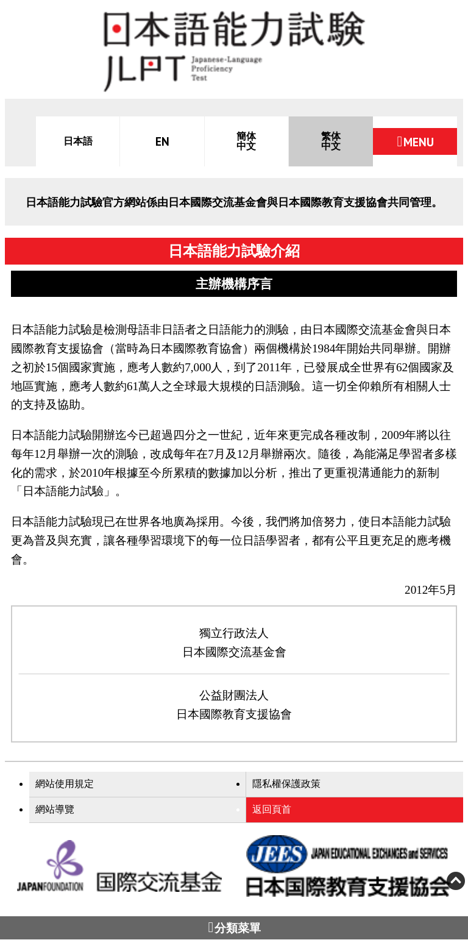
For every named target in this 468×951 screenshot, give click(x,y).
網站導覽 (54, 809)
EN (162, 141)
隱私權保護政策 (286, 783)
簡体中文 (246, 141)
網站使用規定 (64, 783)
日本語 (78, 141)
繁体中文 (331, 141)
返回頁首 (271, 809)
